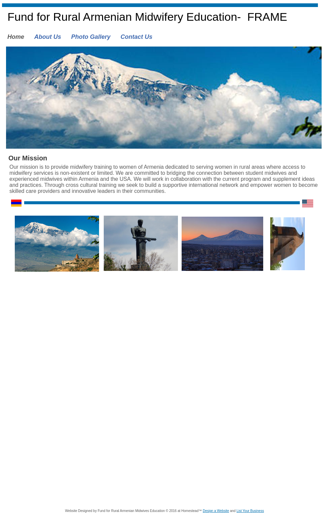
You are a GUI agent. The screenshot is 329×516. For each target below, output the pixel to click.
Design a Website (216, 511)
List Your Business (250, 511)
